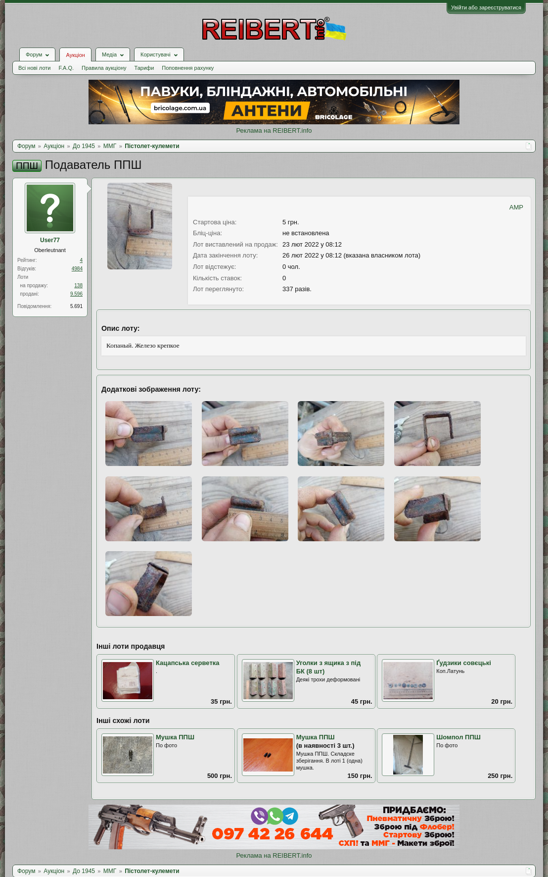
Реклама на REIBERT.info (274, 130)
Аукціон (75, 55)
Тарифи (144, 68)
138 (78, 285)
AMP (516, 207)
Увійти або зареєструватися (486, 7)
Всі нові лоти (34, 68)
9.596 (76, 294)
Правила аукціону (104, 68)
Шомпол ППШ (458, 737)
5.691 (76, 306)
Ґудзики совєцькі (463, 663)
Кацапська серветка (188, 663)
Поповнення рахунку (188, 68)
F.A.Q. (66, 68)
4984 (77, 268)
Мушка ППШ (175, 737)
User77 (50, 240)
